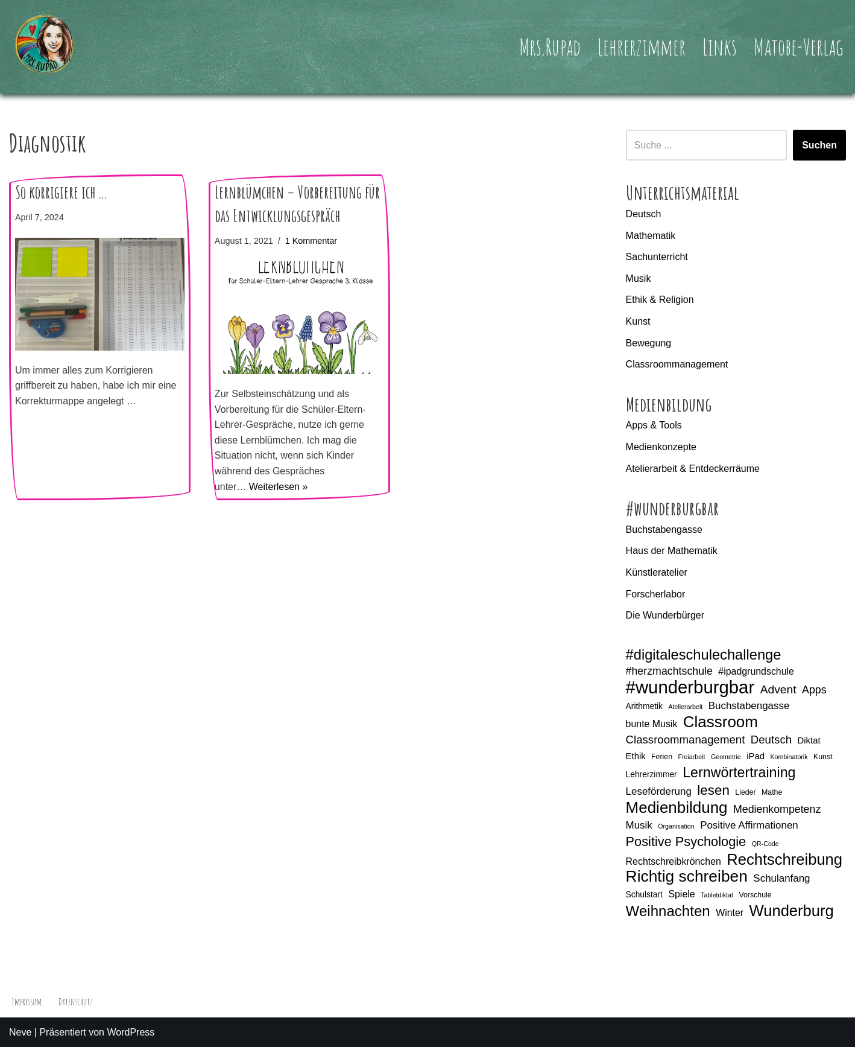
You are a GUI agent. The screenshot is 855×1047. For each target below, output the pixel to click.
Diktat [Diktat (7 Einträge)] (809, 740)
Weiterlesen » (278, 487)
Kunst (638, 321)
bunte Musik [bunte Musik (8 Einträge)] (652, 724)
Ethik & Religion (660, 299)
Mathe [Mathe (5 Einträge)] (772, 792)
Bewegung (649, 343)
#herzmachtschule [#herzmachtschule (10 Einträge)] (669, 671)
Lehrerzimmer (642, 46)
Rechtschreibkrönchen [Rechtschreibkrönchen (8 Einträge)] (673, 861)
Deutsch (643, 214)
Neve (20, 1032)
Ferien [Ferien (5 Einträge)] (661, 757)
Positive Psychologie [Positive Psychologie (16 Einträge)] (686, 841)
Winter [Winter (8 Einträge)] (729, 913)
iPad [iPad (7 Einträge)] (755, 756)
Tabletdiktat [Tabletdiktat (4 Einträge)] (717, 895)
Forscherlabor (656, 594)
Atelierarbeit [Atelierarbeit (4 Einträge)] (685, 706)
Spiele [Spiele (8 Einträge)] (681, 894)
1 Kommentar (311, 241)
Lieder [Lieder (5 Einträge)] (745, 792)
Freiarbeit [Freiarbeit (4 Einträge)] (691, 756)
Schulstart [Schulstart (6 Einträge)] (644, 894)
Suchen (819, 145)
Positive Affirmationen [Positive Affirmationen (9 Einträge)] (749, 825)
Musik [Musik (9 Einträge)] (639, 825)
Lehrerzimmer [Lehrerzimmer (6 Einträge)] (651, 774)
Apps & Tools (654, 425)
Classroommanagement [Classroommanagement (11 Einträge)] (685, 739)
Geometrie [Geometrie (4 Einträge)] (726, 756)
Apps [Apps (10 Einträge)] (814, 690)
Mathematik (651, 236)
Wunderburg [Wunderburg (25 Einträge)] (791, 911)
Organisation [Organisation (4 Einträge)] (676, 826)
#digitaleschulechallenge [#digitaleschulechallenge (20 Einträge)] (703, 655)
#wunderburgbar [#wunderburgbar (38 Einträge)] (690, 687)
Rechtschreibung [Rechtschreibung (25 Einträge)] (784, 860)
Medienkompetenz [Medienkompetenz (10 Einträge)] (777, 809)
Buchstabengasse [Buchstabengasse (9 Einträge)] (749, 705)
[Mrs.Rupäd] (45, 47)
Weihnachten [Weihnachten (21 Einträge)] (668, 911)
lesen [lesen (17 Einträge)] (713, 790)
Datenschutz (75, 1002)
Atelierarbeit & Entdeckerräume (693, 468)
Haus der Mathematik (672, 551)
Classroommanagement (677, 364)
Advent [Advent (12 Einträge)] (778, 689)
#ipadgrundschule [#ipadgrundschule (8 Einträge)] (756, 671)
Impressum (26, 1002)
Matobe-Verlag (799, 46)
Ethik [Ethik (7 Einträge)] (636, 756)
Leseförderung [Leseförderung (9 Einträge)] (659, 791)
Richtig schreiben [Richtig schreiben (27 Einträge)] (687, 877)
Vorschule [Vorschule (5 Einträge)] (755, 895)
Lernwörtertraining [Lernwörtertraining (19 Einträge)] (739, 772)
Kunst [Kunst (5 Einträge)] (823, 757)
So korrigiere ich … (61, 192)
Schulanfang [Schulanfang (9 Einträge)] (781, 878)
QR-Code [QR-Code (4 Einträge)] (765, 843)
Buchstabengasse (664, 529)
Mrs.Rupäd (550, 46)
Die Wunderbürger (665, 615)
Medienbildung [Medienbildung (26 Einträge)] (677, 808)
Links (719, 46)
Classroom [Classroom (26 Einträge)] (720, 722)
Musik (638, 278)
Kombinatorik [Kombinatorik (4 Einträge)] (788, 756)
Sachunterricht (657, 257)
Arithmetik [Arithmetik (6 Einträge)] (644, 706)
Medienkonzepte (661, 447)
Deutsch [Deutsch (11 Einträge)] (771, 739)
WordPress (130, 1032)
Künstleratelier (656, 572)
